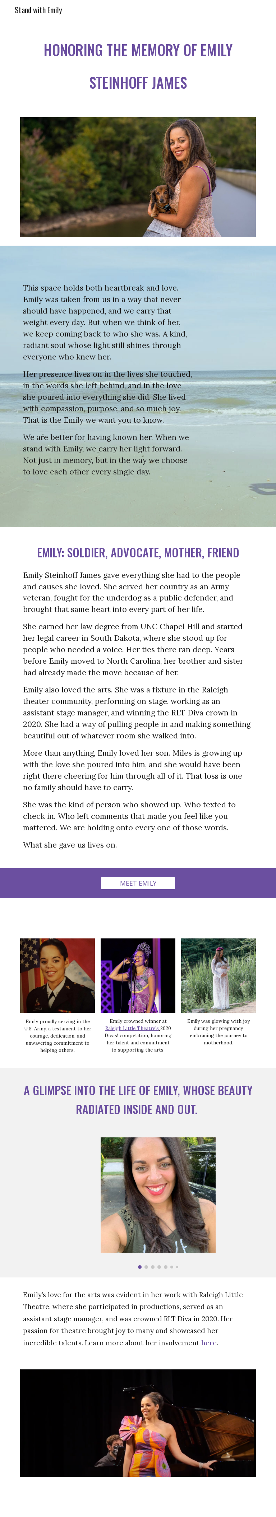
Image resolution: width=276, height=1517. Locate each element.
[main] (138, 64)
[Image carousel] (158, 1202)
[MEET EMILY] (138, 883)
